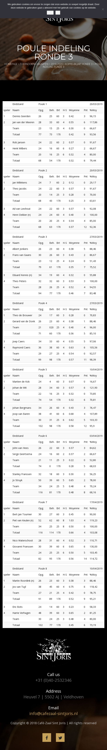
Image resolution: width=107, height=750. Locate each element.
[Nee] (102, 9)
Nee (58, 12)
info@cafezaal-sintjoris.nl (53, 713)
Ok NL (50, 12)
